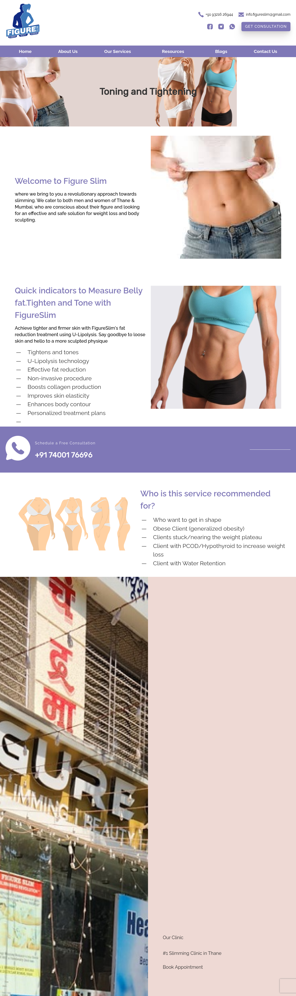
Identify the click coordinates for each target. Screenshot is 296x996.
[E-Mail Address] (264, 14)
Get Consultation (266, 26)
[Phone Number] (219, 14)
